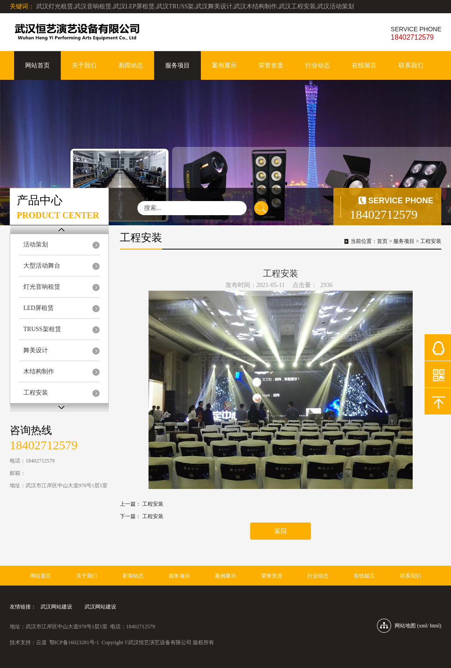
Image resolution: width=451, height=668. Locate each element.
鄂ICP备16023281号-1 (74, 642)
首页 (382, 241)
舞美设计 (35, 350)
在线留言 (364, 65)
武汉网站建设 (56, 607)
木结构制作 (38, 371)
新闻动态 (130, 65)
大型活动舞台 (41, 265)
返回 (280, 531)
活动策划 (35, 244)
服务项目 (177, 65)
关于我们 (84, 65)
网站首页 (37, 65)
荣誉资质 (271, 65)
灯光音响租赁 (41, 287)
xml (423, 626)
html (435, 626)
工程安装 (35, 392)
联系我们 (411, 65)
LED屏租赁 (38, 308)
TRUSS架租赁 (42, 329)
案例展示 (224, 65)
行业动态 (317, 65)
